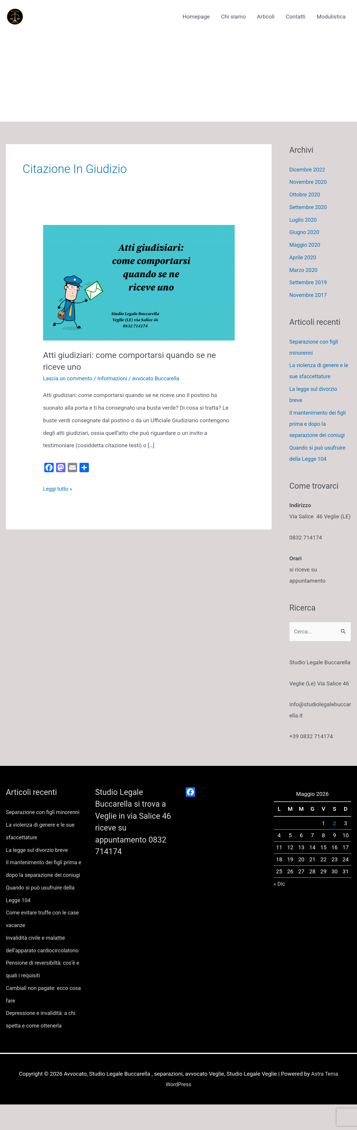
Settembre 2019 (309, 282)
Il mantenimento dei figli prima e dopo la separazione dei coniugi (319, 423)
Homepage (196, 16)
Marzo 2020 (304, 270)
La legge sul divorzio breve (38, 863)
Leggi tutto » (58, 488)
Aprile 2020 (303, 257)
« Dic (280, 884)
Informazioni (115, 377)
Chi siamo (233, 16)
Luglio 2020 (303, 219)
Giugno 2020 (305, 232)
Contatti (295, 16)
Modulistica (331, 16)
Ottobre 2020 (305, 194)
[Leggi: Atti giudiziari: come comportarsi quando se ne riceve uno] (139, 282)
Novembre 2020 (309, 182)
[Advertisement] (178, 72)
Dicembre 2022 (308, 169)
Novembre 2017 (309, 295)
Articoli (266, 16)
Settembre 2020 (309, 207)
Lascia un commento (69, 377)
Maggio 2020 (305, 244)
